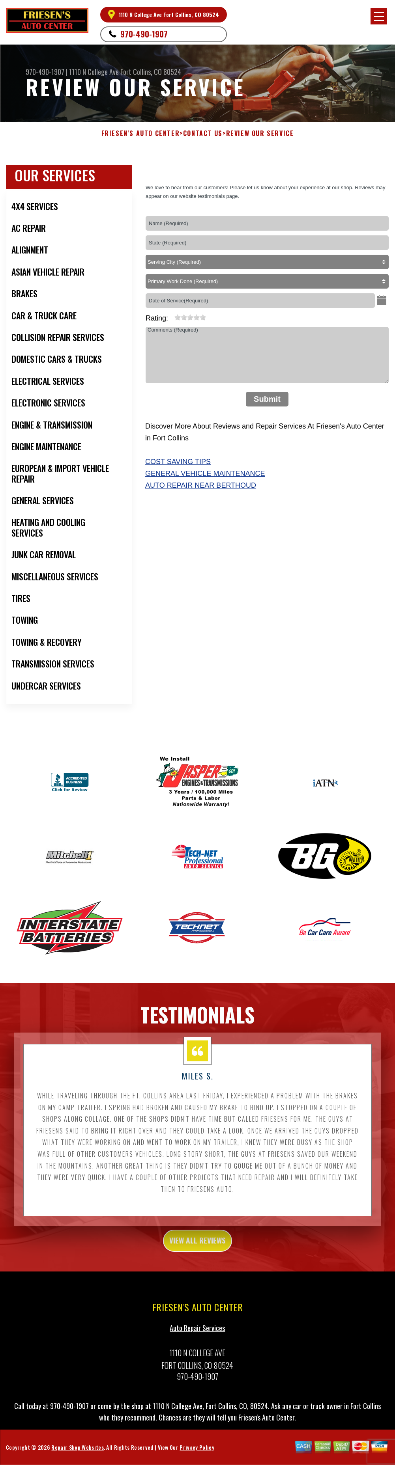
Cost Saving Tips (178, 462)
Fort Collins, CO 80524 (150, 72)
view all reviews (197, 1265)
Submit (267, 399)
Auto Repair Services (197, 1355)
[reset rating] (171, 316)
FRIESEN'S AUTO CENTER (140, 133)
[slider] (190, 317)
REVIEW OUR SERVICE (260, 133)
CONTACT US (203, 133)
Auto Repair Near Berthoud (200, 485)
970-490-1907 (144, 33)
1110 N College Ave (94, 72)
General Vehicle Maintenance (205, 473)
